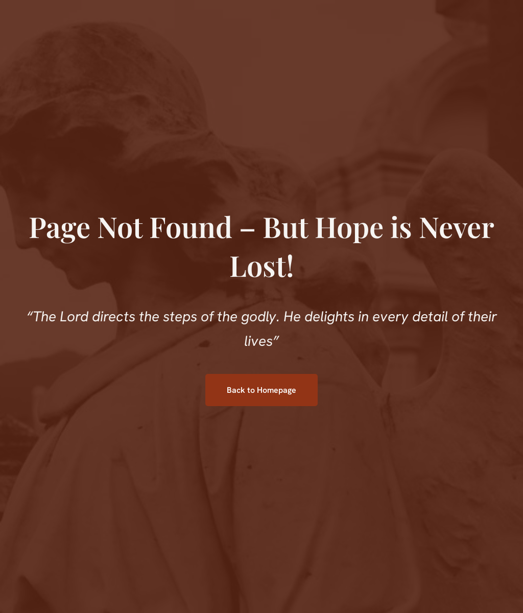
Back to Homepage (261, 390)
